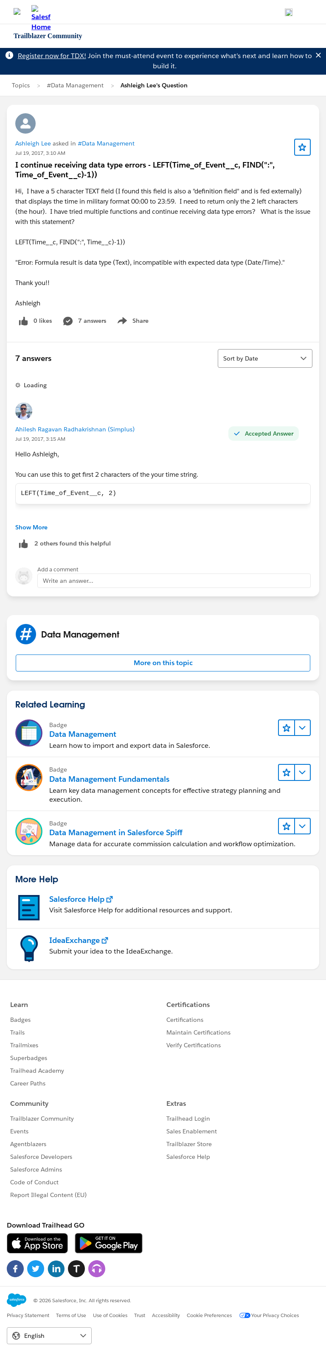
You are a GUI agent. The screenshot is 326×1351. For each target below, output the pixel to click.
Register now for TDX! (52, 55)
